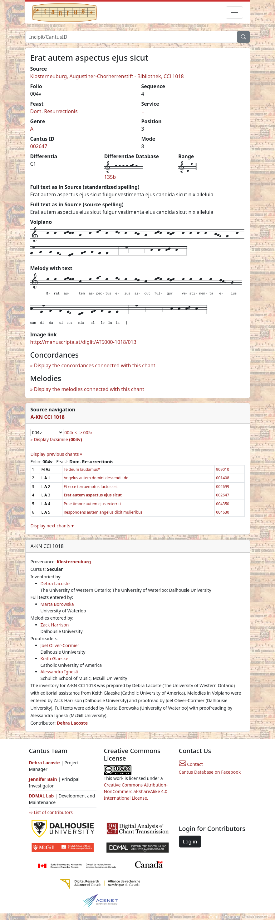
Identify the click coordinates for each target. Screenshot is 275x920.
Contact (191, 764)
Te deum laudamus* (82, 469)
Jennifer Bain (43, 779)
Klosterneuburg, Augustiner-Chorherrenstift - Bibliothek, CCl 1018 (107, 76)
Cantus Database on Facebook (210, 772)
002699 (222, 486)
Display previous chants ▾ (56, 454)
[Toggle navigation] (234, 12)
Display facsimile (58, 439)
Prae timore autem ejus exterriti (92, 503)
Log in (190, 841)
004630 (222, 512)
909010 (222, 469)
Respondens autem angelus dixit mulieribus (103, 512)
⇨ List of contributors (51, 812)
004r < (70, 432)
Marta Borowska (57, 604)
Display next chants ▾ (52, 526)
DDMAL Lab (41, 796)
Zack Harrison (55, 625)
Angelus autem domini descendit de (96, 477)
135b (110, 176)
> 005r (86, 432)
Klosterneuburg (74, 562)
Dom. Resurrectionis (54, 111)
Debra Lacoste (55, 583)
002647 (38, 146)
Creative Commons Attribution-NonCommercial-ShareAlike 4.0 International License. (136, 791)
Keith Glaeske (54, 658)
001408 (222, 477)
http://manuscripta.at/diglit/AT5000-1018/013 (83, 342)
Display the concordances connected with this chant (94, 365)
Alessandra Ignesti (59, 672)
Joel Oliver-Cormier (60, 645)
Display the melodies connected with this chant (89, 389)
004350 (222, 503)
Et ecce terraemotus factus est (91, 486)
